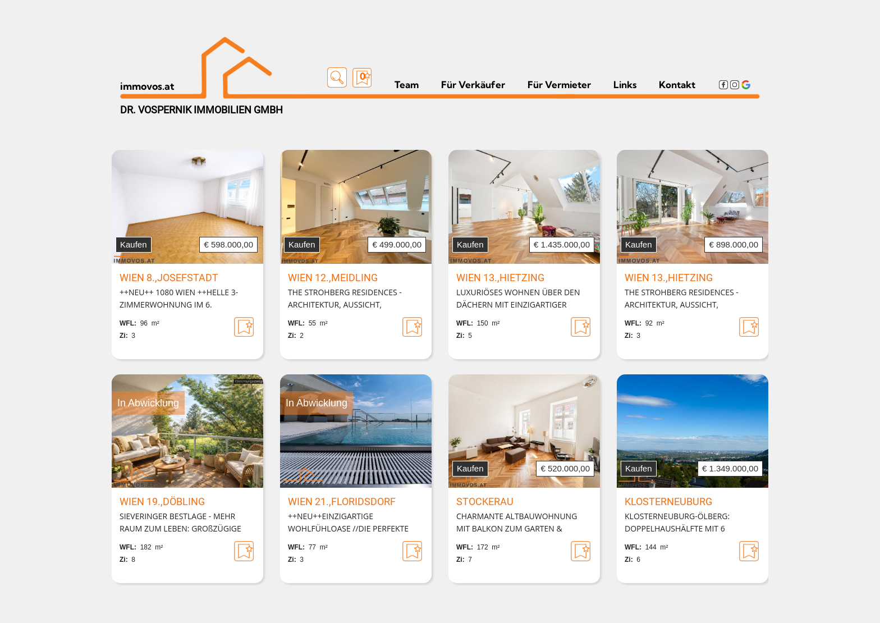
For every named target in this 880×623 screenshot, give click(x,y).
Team (407, 84)
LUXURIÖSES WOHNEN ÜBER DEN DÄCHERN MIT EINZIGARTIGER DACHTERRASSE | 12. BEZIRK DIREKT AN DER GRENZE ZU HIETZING (523, 299)
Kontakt (677, 84)
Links (624, 84)
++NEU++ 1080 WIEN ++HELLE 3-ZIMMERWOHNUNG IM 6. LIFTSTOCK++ (179, 299)
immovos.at (147, 86)
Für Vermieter (559, 84)
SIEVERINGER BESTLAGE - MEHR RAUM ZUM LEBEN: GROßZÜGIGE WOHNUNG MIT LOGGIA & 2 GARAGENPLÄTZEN (180, 523)
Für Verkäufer (473, 84)
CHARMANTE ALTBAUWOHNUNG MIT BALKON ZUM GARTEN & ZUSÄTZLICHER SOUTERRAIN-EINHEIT (516, 523)
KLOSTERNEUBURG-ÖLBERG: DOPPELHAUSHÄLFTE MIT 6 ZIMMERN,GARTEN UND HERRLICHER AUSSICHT (692, 523)
